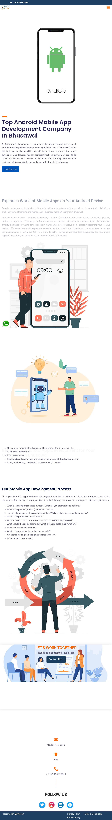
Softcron (19, 814)
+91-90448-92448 (19, 2)
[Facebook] (70, 806)
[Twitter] (42, 806)
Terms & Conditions (92, 814)
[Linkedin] (61, 806)
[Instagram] (52, 806)
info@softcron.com (56, 745)
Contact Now (56, 659)
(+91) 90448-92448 (56, 774)
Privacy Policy (73, 814)
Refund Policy (73, 817)
